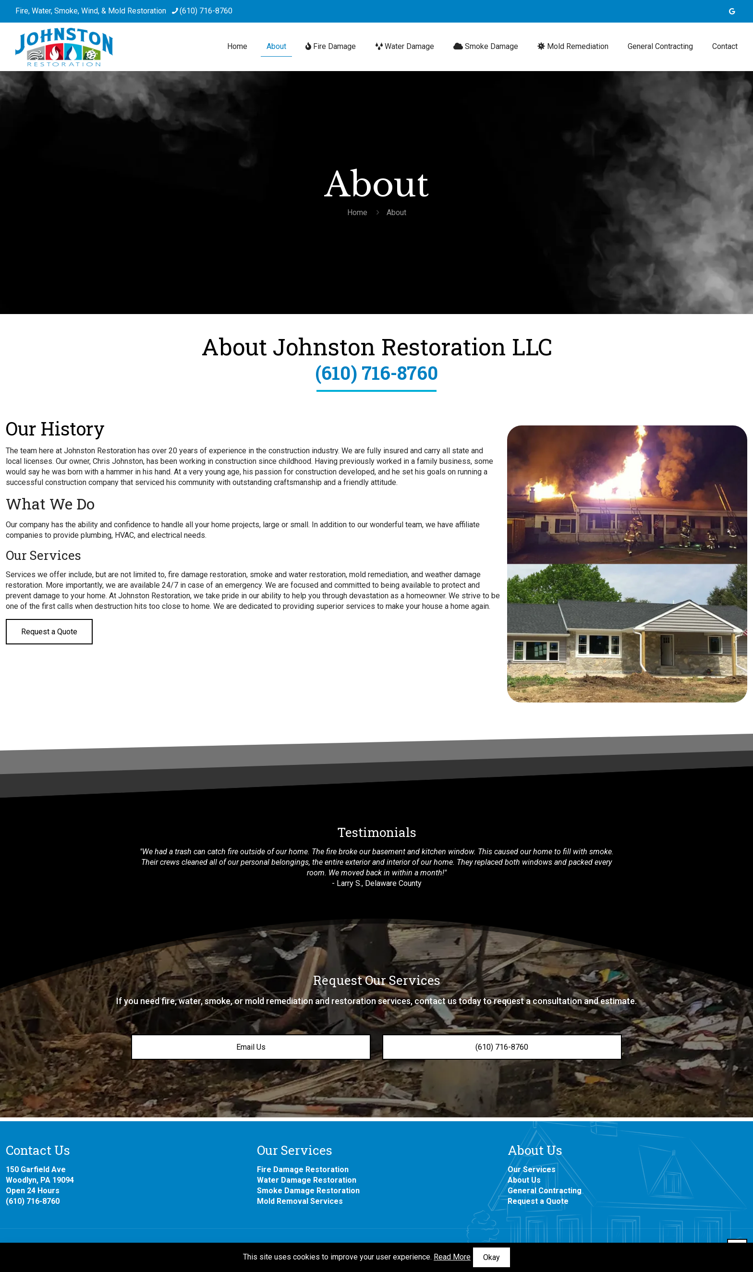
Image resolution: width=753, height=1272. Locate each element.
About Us (524, 1180)
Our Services (532, 1169)
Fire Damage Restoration (303, 1169)
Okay (491, 1257)
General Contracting (545, 1190)
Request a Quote (538, 1201)
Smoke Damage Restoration (308, 1190)
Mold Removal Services (300, 1201)
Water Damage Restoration (306, 1180)
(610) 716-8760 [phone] (206, 10)
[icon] (732, 11)
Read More (452, 1256)
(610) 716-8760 (376, 373)
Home (357, 212)
